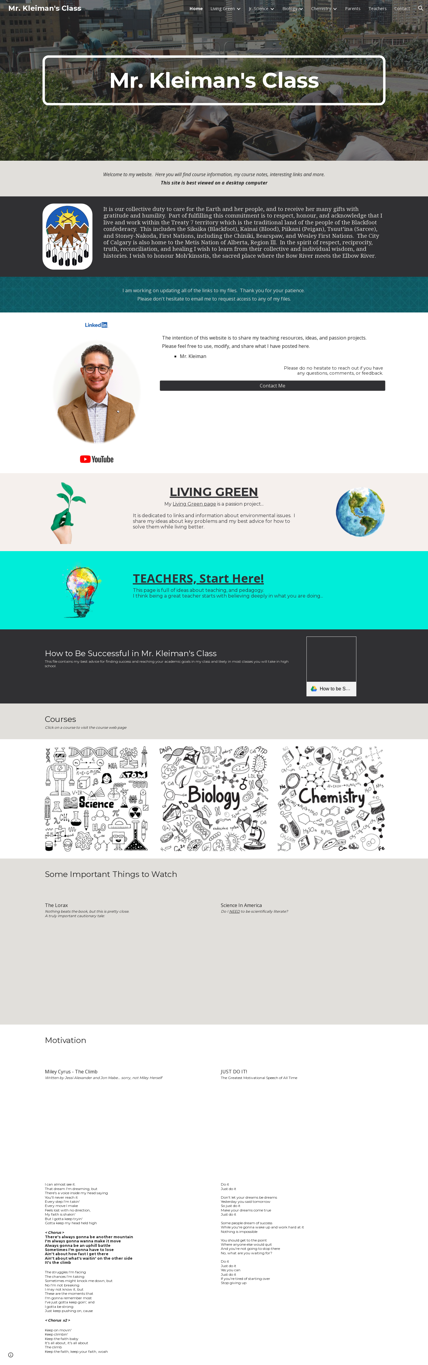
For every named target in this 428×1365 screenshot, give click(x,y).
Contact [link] (402, 8)
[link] (331, 666)
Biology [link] (289, 8)
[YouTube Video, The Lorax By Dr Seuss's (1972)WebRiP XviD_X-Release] (126, 969)
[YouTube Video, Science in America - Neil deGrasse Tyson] (301, 970)
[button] (421, 8)
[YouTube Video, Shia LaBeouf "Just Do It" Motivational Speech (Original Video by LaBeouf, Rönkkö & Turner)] (301, 1131)
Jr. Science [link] (258, 8)
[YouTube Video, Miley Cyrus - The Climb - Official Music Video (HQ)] (126, 1131)
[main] (214, 80)
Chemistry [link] (321, 8)
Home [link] (196, 8)
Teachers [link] (377, 8)
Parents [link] (353, 8)
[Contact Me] (272, 386)
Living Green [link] (222, 8)
